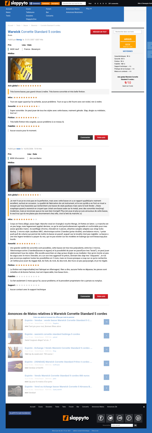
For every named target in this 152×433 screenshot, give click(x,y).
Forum (48, 9)
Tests (8, 16)
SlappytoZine (31, 19)
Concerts (49, 16)
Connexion (36, 3)
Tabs (64, 407)
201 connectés (113, 3)
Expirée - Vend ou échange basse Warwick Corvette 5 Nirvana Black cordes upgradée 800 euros (58, 386)
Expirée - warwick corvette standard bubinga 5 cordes (52, 334)
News (8, 12)
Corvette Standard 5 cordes (50, 25)
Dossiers (29, 16)
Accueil (9, 9)
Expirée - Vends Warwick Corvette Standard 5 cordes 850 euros (57, 375)
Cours (28, 9)
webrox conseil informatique (81, 431)
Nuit (90, 3)
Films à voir (95, 431)
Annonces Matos (73, 9)
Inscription (55, 3)
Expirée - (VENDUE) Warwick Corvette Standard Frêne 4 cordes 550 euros (58, 362)
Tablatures (30, 12)
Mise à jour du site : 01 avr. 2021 (61, 431)
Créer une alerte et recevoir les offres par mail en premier (53, 317)
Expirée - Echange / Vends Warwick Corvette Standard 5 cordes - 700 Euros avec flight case (58, 348)
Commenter (85, 137)
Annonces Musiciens (74, 12)
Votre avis (101, 137)
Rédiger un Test (100, 32)
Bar (47, 12)
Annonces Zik (112, 407)
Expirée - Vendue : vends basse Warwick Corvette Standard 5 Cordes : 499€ (58, 320)
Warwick (34, 25)
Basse (26, 25)
